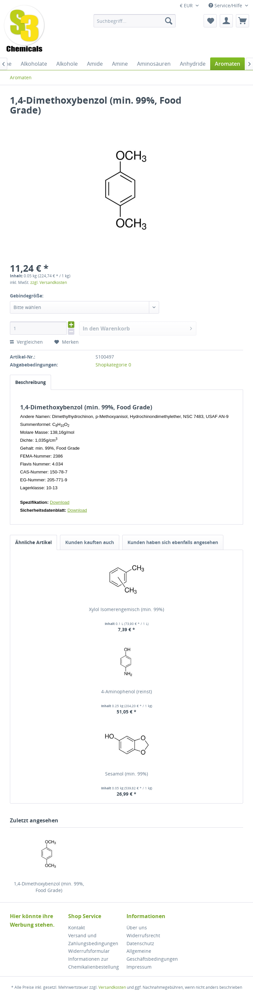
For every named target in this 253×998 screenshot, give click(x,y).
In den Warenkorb (137, 327)
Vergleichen (26, 342)
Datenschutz (140, 943)
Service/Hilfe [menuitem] (226, 5)
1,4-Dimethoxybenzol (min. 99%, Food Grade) (49, 886)
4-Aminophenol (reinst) (126, 691)
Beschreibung (30, 382)
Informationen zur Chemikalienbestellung (93, 963)
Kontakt (76, 927)
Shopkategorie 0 (113, 364)
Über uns (136, 927)
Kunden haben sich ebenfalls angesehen (172, 542)
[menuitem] (135, 20)
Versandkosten (112, 987)
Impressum (139, 967)
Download (59, 502)
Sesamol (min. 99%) (126, 774)
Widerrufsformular (89, 951)
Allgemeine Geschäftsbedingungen (152, 955)
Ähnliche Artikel (33, 542)
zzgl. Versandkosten (48, 282)
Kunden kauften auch (89, 542)
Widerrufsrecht (143, 935)
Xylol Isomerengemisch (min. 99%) (126, 609)
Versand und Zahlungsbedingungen (93, 939)
